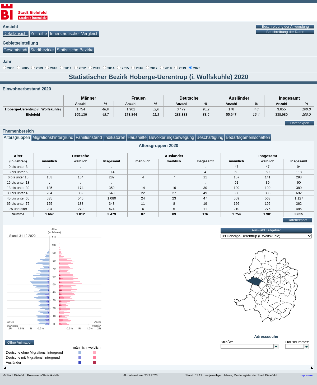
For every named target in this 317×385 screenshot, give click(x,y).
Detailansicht (15, 33)
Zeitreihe (39, 33)
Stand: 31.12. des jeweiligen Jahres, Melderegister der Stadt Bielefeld (231, 375)
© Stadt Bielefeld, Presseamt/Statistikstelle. (31, 375)
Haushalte (137, 137)
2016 (139, 68)
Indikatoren (114, 137)
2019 (182, 68)
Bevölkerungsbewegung (171, 137)
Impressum (307, 375)
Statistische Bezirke (75, 50)
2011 (68, 68)
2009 (39, 68)
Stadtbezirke (42, 50)
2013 (96, 68)
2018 (168, 68)
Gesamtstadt (15, 50)
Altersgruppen (17, 137)
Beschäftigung (210, 137)
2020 (196, 68)
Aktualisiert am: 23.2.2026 (140, 375)
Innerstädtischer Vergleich (74, 33)
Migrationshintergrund (52, 137)
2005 (25, 68)
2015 (125, 68)
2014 (111, 68)
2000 (10, 68)
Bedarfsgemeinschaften (248, 137)
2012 (82, 68)
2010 (53, 68)
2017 (153, 68)
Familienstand (89, 137)
